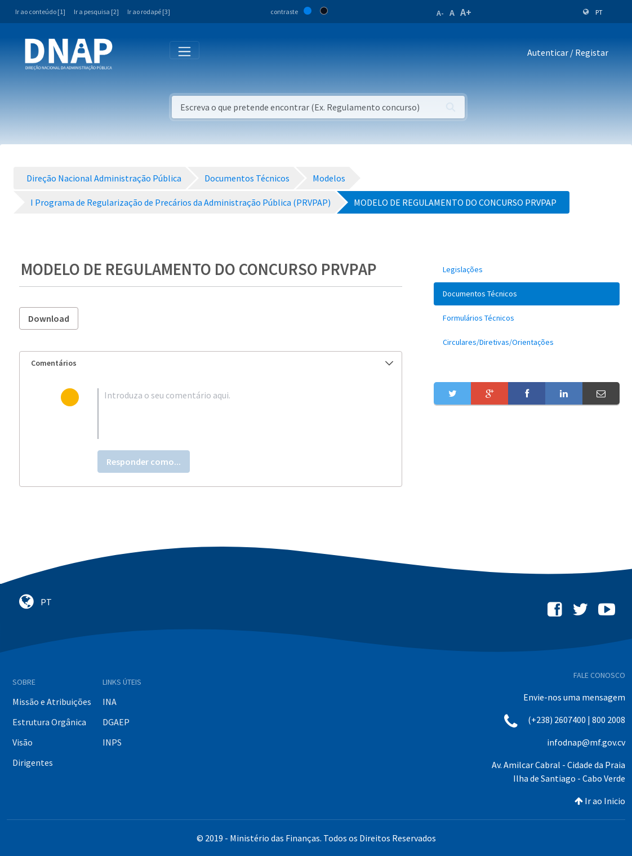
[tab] (211, 363)
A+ (465, 12)
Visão (22, 742)
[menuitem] (527, 269)
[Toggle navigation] (129, 54)
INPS (112, 742)
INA (110, 701)
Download (48, 318)
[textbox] (228, 413)
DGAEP (116, 722)
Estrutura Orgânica (49, 722)
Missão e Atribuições (51, 701)
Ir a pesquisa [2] (96, 11)
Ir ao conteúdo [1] (40, 11)
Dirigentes (32, 762)
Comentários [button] (212, 363)
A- (440, 13)
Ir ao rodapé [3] (148, 11)
